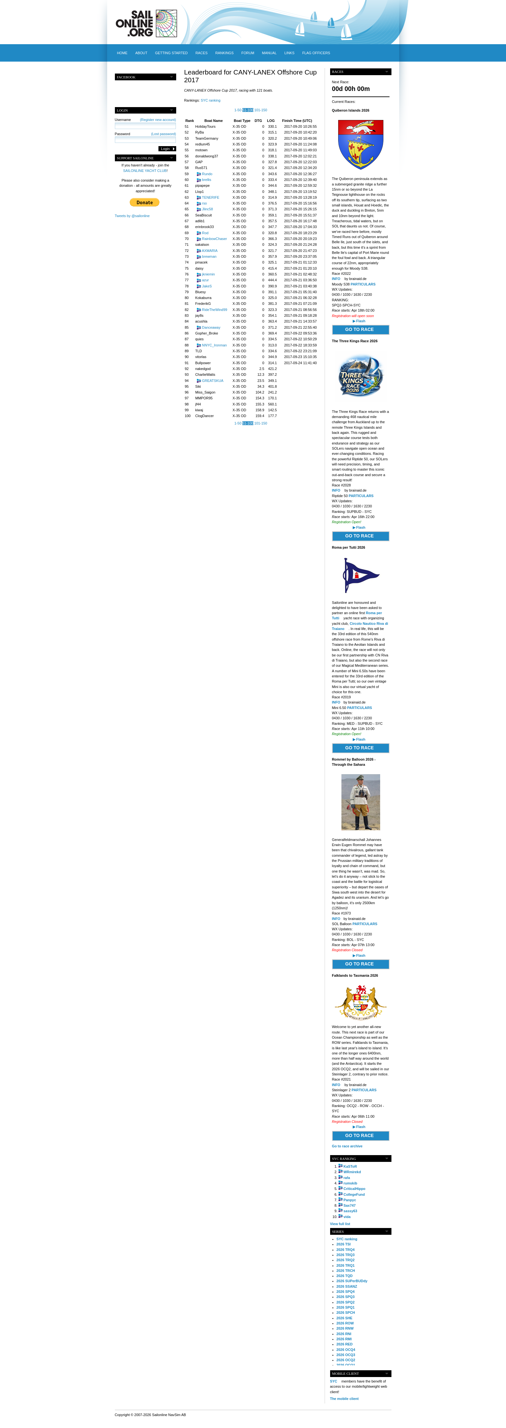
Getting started (171, 53)
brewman (209, 256)
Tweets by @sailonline (132, 216)
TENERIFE (210, 197)
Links (289, 53)
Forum (247, 53)
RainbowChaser (214, 239)
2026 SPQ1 (346, 1307)
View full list (340, 1224)
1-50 (237, 110)
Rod (205, 233)
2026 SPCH (346, 1312)
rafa (347, 1178)
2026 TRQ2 (346, 1260)
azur (205, 280)
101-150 (260, 110)
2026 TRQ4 (346, 1250)
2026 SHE (345, 1318)
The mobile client (344, 1399)
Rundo (207, 174)
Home (122, 53)
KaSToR (350, 1166)
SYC (333, 1381)
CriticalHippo (355, 1189)
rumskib (350, 1183)
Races (201, 53)
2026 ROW (345, 1323)
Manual (269, 53)
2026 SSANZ (347, 1286)
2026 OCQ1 (346, 1365)
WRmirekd (352, 1172)
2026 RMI (344, 1339)
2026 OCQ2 (346, 1360)
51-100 (247, 110)
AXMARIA (210, 251)
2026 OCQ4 (346, 1350)
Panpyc (350, 1200)
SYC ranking (210, 100)
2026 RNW (345, 1328)
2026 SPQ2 (346, 1302)
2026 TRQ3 (346, 1255)
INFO (336, 279)
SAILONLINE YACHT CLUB (145, 171)
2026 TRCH (346, 1271)
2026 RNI (344, 1334)
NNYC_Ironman (214, 345)
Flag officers (316, 53)
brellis (206, 180)
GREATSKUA (212, 381)
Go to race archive (347, 1146)
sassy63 (350, 1211)
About (141, 53)
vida (347, 1217)
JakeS (207, 286)
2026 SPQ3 (346, 1297)
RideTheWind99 (214, 310)
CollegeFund (354, 1194)
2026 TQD (345, 1276)
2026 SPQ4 (346, 1291)
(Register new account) (158, 120)
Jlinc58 (207, 209)
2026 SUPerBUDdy (352, 1281)
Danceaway (211, 327)
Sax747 (350, 1205)
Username (145, 119)
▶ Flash (359, 321)
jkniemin (208, 274)
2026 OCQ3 (346, 1355)
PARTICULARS (363, 284)
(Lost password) (163, 134)
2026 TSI (344, 1244)
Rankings (224, 53)
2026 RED (345, 1344)
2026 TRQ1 (346, 1265)
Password (145, 133)
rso (204, 203)
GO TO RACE (359, 329)
